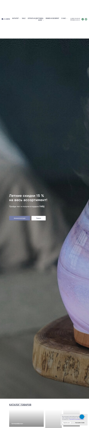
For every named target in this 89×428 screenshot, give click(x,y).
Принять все (66, 422)
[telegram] (83, 14)
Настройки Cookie (79, 422)
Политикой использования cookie (76, 419)
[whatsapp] (86, 14)
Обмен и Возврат (52, 13)
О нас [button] (63, 13)
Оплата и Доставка (35, 13)
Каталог (15, 13)
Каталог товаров (20, 404)
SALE (23, 13)
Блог (40, 15)
